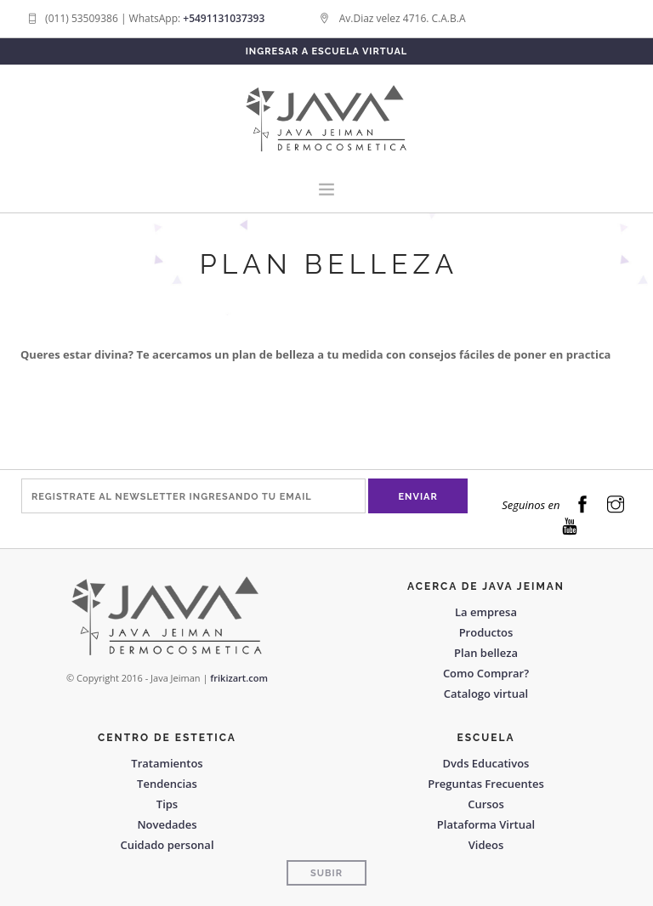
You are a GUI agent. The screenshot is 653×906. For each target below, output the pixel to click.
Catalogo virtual (486, 693)
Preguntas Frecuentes (486, 783)
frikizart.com (239, 677)
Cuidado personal (166, 844)
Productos (486, 632)
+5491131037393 (223, 18)
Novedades (166, 824)
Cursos (486, 804)
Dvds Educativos (486, 763)
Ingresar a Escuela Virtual (327, 51)
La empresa (486, 612)
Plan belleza (486, 652)
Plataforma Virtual (486, 824)
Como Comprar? (486, 673)
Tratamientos (166, 763)
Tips (167, 804)
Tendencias (167, 783)
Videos (486, 844)
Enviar (418, 496)
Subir (326, 873)
